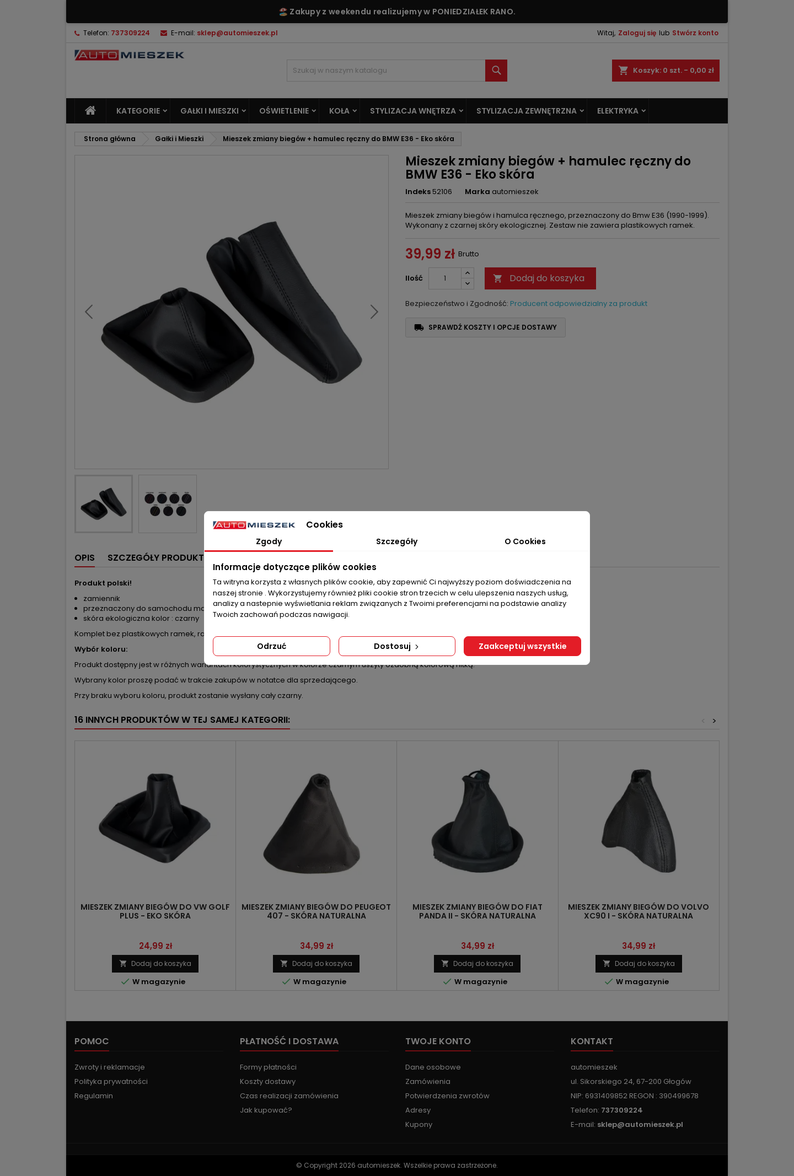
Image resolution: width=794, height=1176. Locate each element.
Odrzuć (271, 646)
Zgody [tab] (269, 541)
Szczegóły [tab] (396, 541)
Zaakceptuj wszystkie (523, 646)
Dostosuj (397, 646)
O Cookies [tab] (525, 541)
